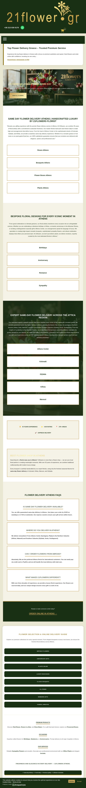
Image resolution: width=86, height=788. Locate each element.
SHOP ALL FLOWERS (17, 95)
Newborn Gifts (43, 697)
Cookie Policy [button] (7, 782)
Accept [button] (79, 781)
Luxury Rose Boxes (42, 674)
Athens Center (43, 349)
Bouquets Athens (43, 163)
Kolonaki (42, 361)
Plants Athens (43, 188)
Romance (43, 273)
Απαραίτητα (20, 785)
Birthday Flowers (43, 651)
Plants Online (43, 666)
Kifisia (43, 387)
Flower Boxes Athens (43, 175)
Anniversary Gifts (43, 658)
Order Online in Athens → (43, 614)
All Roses (43, 689)
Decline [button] (71, 781)
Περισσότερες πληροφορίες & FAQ (18, 59)
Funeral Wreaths (43, 704)
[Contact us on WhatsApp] (22, 27)
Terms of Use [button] (17, 782)
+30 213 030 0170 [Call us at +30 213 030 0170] (11, 27)
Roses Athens (43, 150)
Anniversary (43, 260)
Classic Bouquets (43, 681)
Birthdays (43, 248)
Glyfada (43, 374)
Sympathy (43, 286)
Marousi (43, 399)
